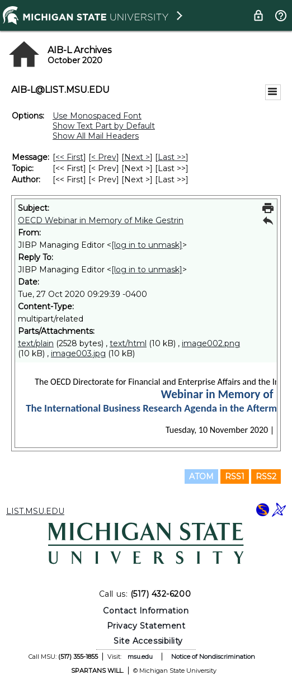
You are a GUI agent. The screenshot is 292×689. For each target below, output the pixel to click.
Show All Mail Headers (96, 136)
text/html (128, 343)
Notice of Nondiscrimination (213, 656)
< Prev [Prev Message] (103, 157)
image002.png (211, 343)
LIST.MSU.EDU (35, 511)
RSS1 (234, 476)
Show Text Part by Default (104, 126)
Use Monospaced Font (97, 116)
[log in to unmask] (146, 245)
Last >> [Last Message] (172, 157)
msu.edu (140, 656)
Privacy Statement (146, 626)
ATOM (201, 476)
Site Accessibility (148, 641)
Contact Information (146, 611)
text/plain (36, 343)
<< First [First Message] (69, 157)
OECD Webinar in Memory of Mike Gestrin (100, 220)
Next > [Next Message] (137, 157)
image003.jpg (78, 353)
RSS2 (266, 476)
